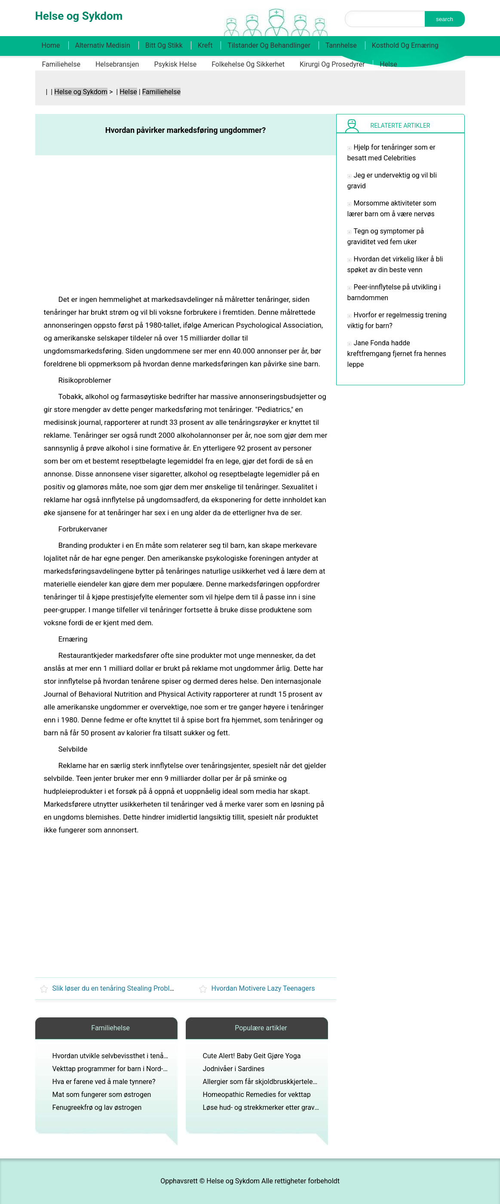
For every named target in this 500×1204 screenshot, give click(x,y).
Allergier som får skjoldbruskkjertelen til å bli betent (281, 1082)
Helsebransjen (117, 64)
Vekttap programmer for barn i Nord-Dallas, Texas (127, 1069)
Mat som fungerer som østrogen (101, 1094)
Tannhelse (341, 45)
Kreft (205, 45)
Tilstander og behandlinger (268, 45)
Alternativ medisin (102, 45)
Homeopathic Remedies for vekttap (257, 1094)
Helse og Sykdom (80, 92)
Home (51, 45)
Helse (388, 64)
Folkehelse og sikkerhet (248, 64)
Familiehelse (61, 64)
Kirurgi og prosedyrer (332, 64)
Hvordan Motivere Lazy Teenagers (263, 988)
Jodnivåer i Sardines (234, 1069)
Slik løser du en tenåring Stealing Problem (115, 988)
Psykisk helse (175, 64)
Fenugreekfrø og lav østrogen (97, 1107)
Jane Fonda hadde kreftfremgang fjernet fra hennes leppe (396, 354)
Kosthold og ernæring (405, 45)
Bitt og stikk (164, 45)
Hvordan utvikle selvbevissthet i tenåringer (116, 1056)
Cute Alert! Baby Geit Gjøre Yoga (252, 1056)
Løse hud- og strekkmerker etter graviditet (266, 1107)
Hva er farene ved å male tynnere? (104, 1082)
